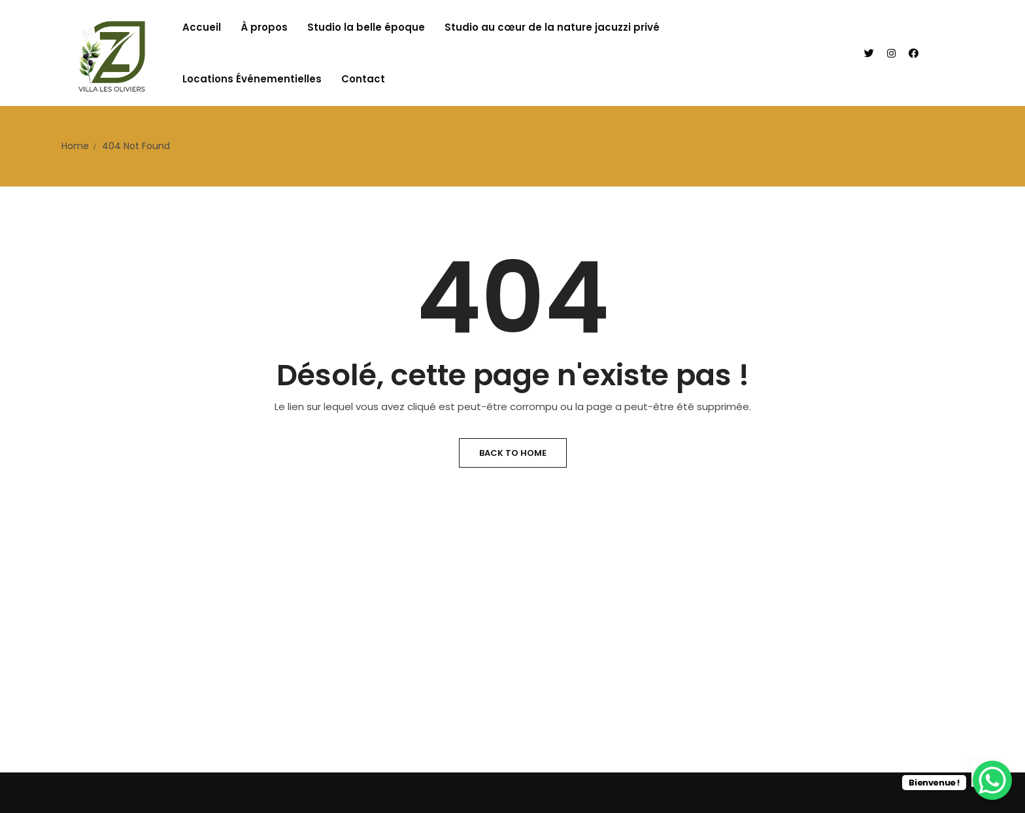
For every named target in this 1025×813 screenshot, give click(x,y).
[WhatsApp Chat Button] (992, 780)
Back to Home (512, 453)
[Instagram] (891, 53)
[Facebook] (913, 53)
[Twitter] (869, 53)
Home (75, 145)
